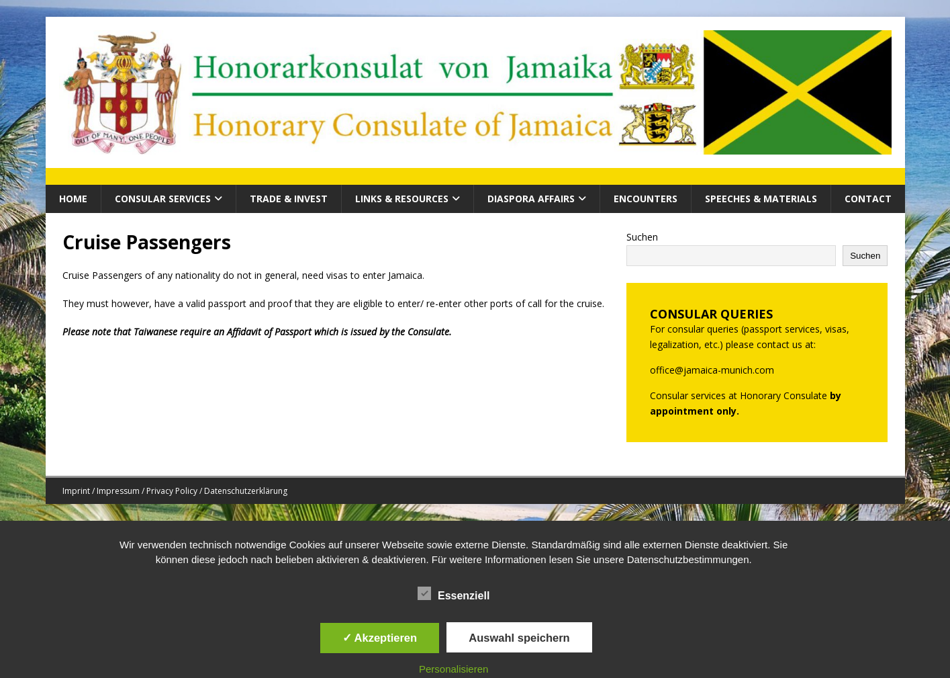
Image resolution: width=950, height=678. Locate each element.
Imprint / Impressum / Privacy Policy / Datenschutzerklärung (174, 491)
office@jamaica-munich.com (712, 370)
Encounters (645, 198)
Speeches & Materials (761, 198)
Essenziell (453, 594)
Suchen (642, 236)
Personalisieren (453, 669)
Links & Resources (401, 198)
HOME (73, 198)
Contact (868, 198)
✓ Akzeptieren (380, 638)
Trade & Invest (289, 198)
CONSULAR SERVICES (163, 198)
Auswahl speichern (519, 638)
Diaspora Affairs (531, 198)
